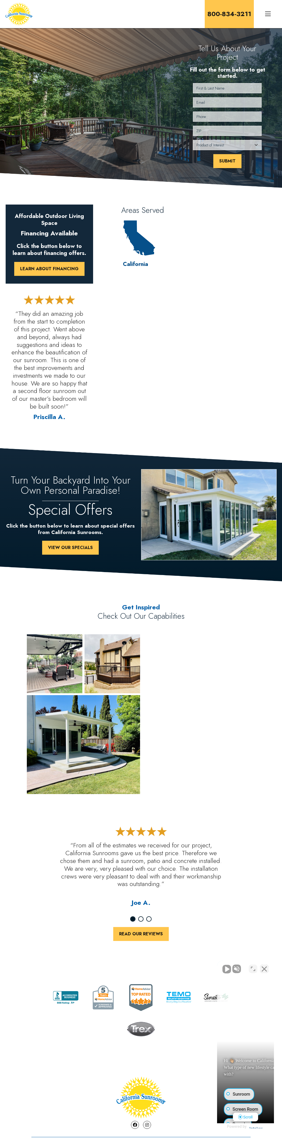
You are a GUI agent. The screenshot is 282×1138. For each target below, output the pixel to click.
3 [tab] (149, 919)
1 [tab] (133, 919)
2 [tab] (141, 919)
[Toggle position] (253, 966)
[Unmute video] (187, 966)
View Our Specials (70, 547)
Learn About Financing (49, 269)
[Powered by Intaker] (236, 1126)
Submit (227, 161)
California (135, 244)
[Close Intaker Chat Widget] (264, 966)
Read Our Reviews (141, 934)
